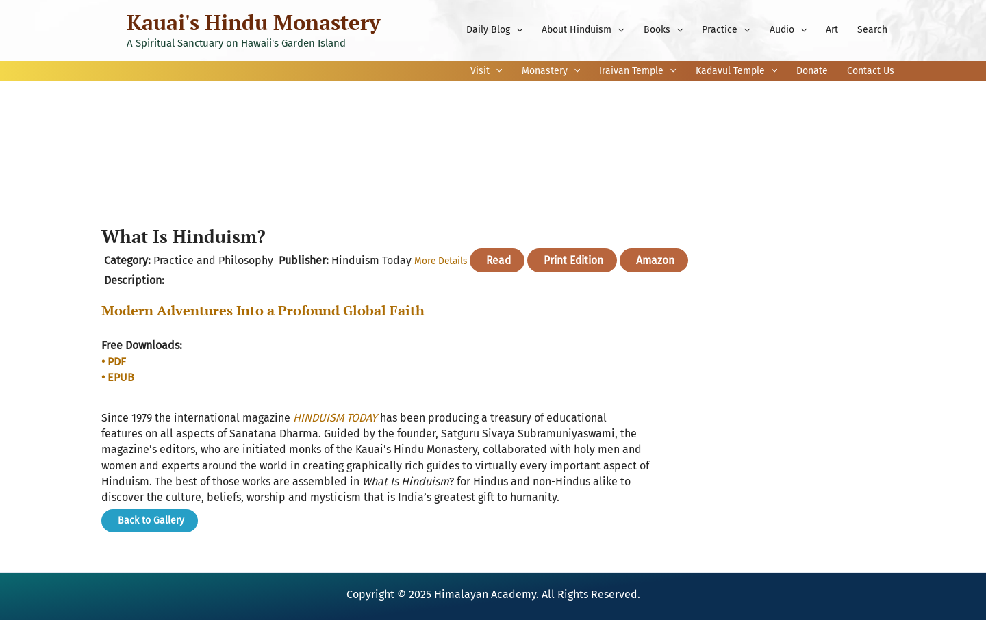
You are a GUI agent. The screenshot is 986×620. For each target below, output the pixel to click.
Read (500, 260)
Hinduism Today (371, 260)
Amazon (662, 260)
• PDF (113, 361)
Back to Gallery (149, 520)
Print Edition (578, 260)
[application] (516, 30)
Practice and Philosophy (213, 260)
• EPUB (117, 377)
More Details (442, 261)
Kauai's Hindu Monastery (253, 22)
